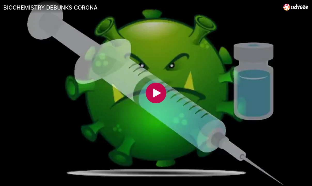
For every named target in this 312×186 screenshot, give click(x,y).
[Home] (295, 7)
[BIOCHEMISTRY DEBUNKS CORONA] (141, 7)
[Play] (156, 93)
